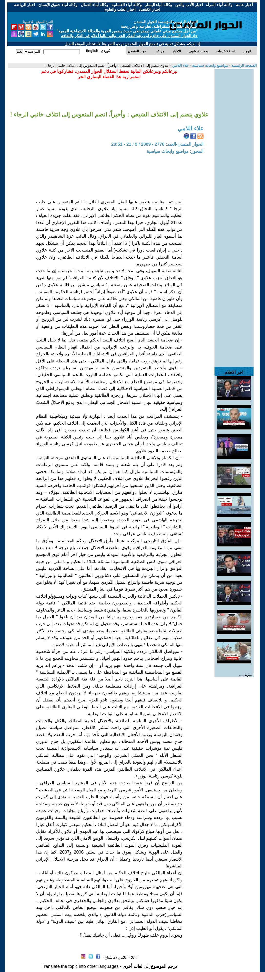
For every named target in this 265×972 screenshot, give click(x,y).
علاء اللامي (180, 65)
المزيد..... (246, 674)
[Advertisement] (234, 142)
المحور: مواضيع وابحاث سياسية (175, 151)
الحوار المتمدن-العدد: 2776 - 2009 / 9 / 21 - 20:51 (157, 144)
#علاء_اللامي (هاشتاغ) (120, 957)
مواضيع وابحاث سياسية (209, 65)
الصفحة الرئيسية (243, 65)
